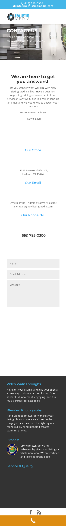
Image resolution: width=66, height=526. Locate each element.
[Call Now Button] (33, 520)
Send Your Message (40, 311)
